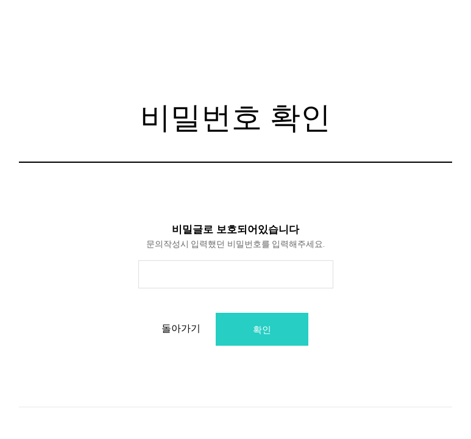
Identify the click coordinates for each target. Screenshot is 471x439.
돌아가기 (187, 328)
